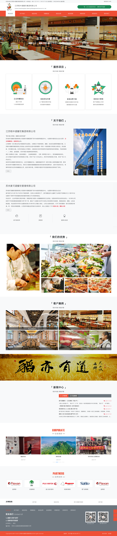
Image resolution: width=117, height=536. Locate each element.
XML (110, 1)
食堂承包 (34, 13)
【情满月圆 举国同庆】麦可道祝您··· (85, 406)
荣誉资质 (82, 13)
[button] (114, 38)
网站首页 (10, 13)
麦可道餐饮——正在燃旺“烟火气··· (84, 401)
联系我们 (106, 1)
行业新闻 (88, 396)
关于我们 (22, 13)
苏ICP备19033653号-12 (74, 533)
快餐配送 (46, 13)
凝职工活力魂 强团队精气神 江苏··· (84, 414)
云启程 (109, 533)
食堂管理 (70, 13)
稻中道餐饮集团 (78, 502)
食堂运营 (58, 13)
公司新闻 (79, 396)
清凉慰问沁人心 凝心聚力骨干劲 (83, 409)
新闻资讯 (94, 13)
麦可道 (34, 502)
